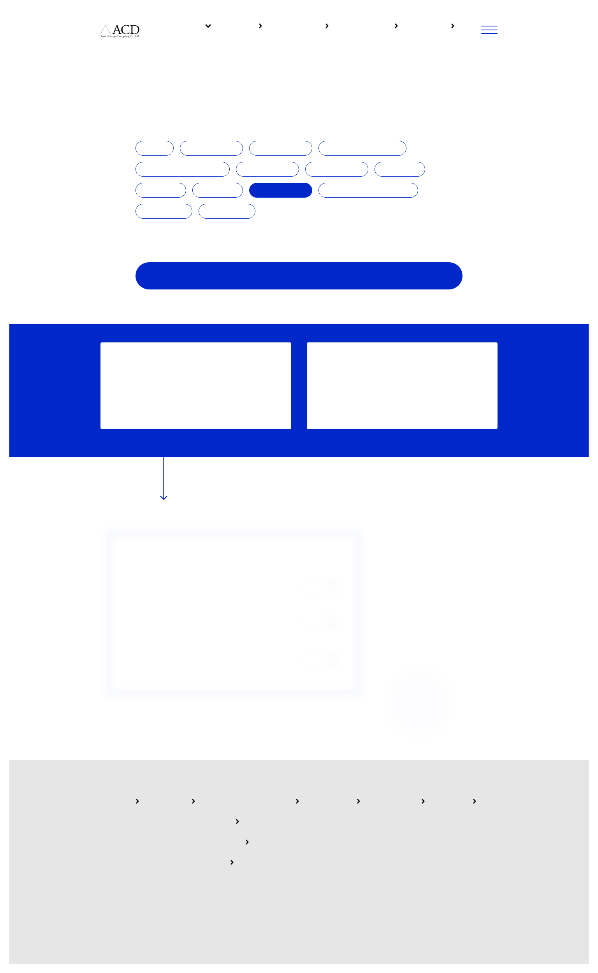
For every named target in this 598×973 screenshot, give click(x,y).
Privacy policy (308, 903)
